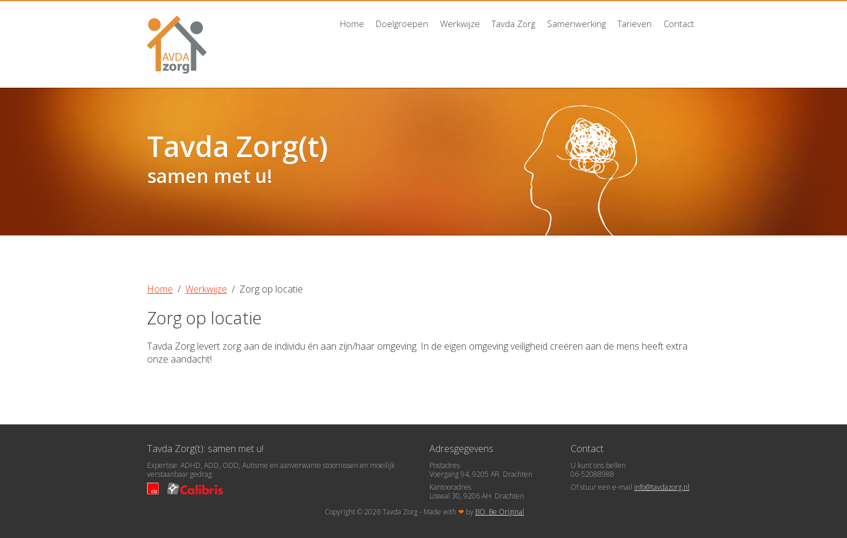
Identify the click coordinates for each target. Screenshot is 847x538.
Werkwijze (460, 23)
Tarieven (635, 23)
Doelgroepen (402, 23)
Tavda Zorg (513, 23)
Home (352, 23)
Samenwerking (576, 23)
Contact (678, 23)
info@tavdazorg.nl (661, 487)
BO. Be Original (499, 512)
